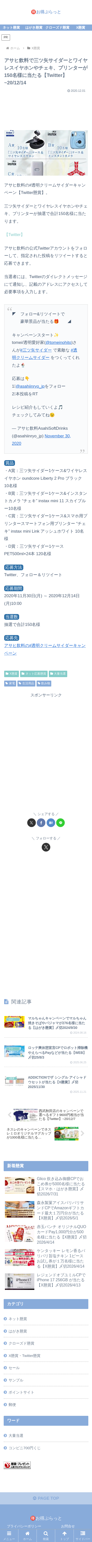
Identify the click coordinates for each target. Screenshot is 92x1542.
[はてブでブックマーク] (51, 822)
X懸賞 (11, 673)
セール (14, 1368)
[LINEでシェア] (60, 822)
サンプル (16, 1380)
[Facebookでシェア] (41, 822)
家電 (10, 683)
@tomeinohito (58, 342)
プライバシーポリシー (24, 1526)
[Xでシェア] (31, 822)
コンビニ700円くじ (25, 1448)
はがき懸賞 (18, 1331)
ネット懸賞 (18, 1319)
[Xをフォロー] (46, 847)
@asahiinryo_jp (30, 386)
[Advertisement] (46, 109)
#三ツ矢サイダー (36, 350)
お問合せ (68, 1526)
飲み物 (44, 683)
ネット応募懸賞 (34, 673)
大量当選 (58, 673)
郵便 (12, 1404)
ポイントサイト (21, 1392)
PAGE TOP (46, 1498)
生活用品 (26, 683)
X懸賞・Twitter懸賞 (24, 1355)
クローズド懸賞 (21, 1343)
